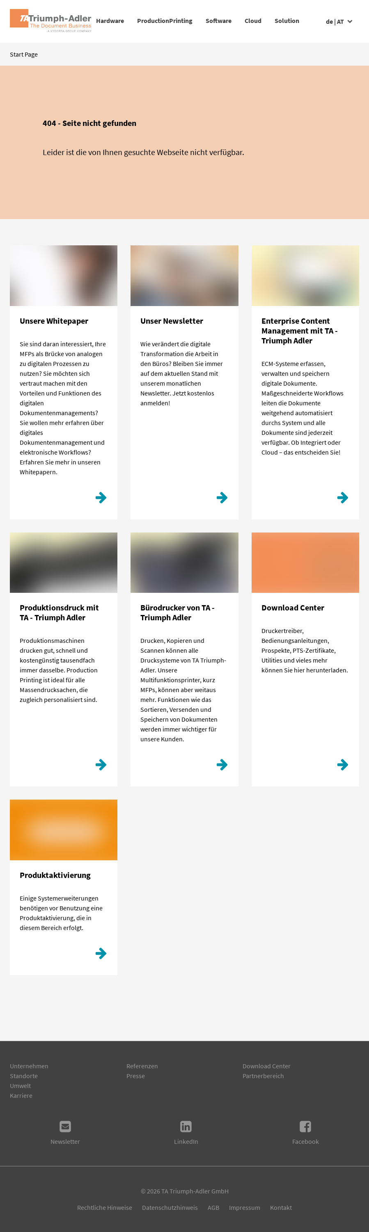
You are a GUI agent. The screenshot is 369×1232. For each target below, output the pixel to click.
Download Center (267, 1066)
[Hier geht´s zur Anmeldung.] (222, 500)
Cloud (292, 20)
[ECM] (342, 500)
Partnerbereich (263, 1076)
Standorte (24, 1076)
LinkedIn (186, 1132)
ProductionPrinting (178, 20)
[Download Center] (342, 767)
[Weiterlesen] (222, 767)
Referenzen (142, 1066)
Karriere (21, 1095)
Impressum (244, 1207)
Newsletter (65, 1132)
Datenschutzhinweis (170, 1207)
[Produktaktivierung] (101, 955)
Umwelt (20, 1085)
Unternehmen (29, 1066)
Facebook (305, 1132)
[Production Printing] (101, 767)
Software (245, 20)
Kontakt (281, 1207)
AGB (213, 1207)
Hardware (110, 20)
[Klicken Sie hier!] (101, 500)
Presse (135, 1076)
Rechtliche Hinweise (104, 1207)
